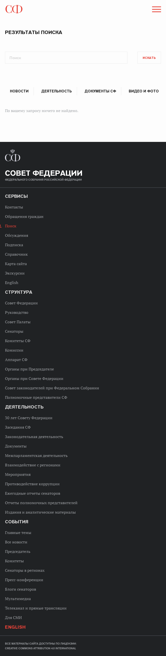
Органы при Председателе (29, 369)
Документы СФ (100, 91)
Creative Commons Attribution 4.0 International (40, 648)
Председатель (17, 551)
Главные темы (18, 532)
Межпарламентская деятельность (36, 455)
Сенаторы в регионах (24, 570)
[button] (156, 10)
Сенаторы (14, 331)
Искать (149, 58)
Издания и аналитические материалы (40, 512)
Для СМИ (13, 617)
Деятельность (56, 91)
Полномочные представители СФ (36, 397)
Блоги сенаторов (20, 589)
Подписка (14, 244)
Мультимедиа (18, 598)
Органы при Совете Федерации (34, 378)
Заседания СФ (18, 427)
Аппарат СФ (16, 359)
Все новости (16, 541)
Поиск (10, 225)
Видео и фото (144, 91)
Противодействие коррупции (32, 483)
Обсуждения (16, 235)
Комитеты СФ (18, 340)
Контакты (14, 207)
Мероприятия (18, 474)
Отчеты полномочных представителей (41, 502)
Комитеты (14, 560)
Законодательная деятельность (34, 436)
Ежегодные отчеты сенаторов (32, 493)
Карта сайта (16, 263)
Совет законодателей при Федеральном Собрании (52, 387)
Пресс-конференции (24, 579)
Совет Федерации (21, 302)
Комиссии (14, 350)
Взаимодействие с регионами (32, 464)
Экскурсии (15, 273)
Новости (19, 91)
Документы (16, 446)
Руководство (16, 312)
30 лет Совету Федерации (28, 417)
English (11, 282)
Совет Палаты (18, 321)
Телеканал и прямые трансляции (36, 608)
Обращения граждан (24, 216)
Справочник (16, 254)
